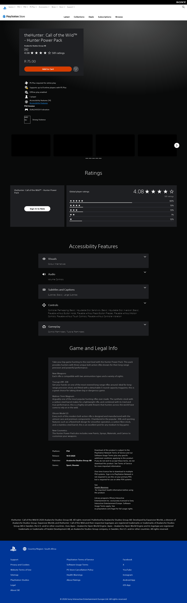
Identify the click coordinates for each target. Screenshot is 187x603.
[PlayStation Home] (5, 7)
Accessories (43, 7)
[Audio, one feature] (93, 274)
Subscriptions (104, 14)
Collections (79, 14)
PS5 (18, 7)
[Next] (176, 143)
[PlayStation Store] (14, 14)
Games (11, 7)
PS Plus (32, 7)
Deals (91, 14)
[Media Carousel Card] (30, 143)
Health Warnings (101, 485)
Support (70, 7)
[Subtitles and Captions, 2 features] (93, 289)
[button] (39, 100)
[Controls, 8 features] (93, 307)
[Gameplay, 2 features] (93, 326)
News (54, 7)
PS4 (25, 7)
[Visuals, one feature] (93, 258)
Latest (67, 14)
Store (61, 7)
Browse (119, 14)
